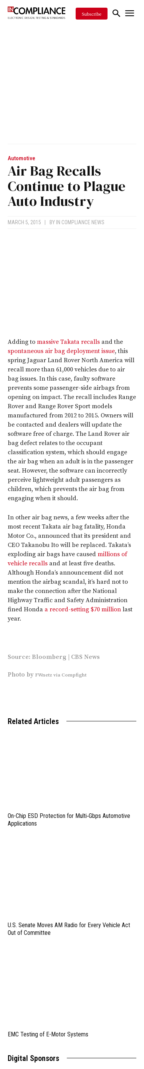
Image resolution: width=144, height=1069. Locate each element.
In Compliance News (80, 222)
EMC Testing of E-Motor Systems (48, 1034)
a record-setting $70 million (83, 609)
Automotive (21, 158)
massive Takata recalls (68, 342)
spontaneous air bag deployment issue (61, 351)
